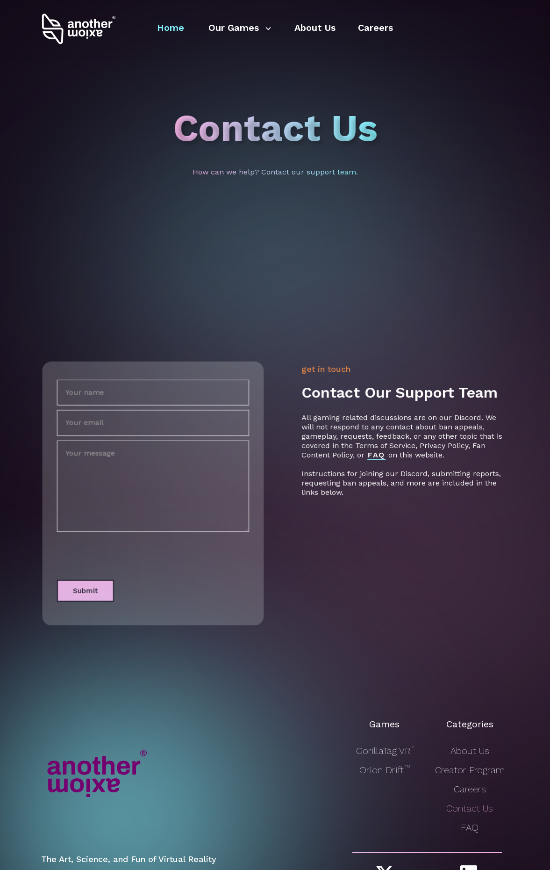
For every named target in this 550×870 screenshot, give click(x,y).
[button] (239, 28)
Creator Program (470, 770)
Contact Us (469, 808)
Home (170, 27)
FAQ (470, 827)
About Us (315, 27)
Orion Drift (384, 770)
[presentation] (123, 550)
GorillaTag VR (384, 750)
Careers (375, 27)
